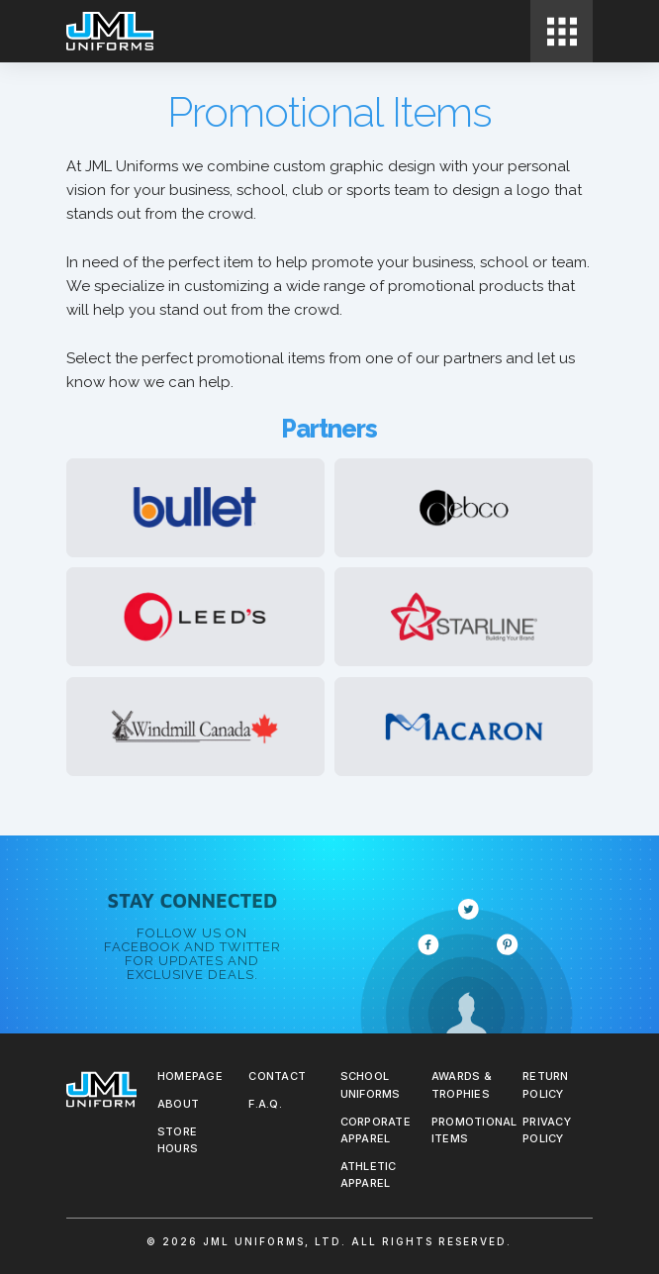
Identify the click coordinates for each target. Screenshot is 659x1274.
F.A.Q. (265, 1104)
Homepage (190, 1076)
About (178, 1104)
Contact (277, 1076)
